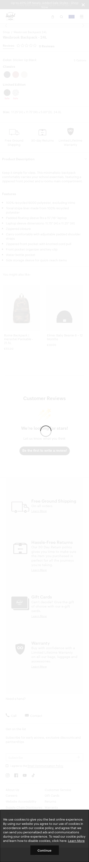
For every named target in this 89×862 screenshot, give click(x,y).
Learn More (76, 840)
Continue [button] (44, 850)
